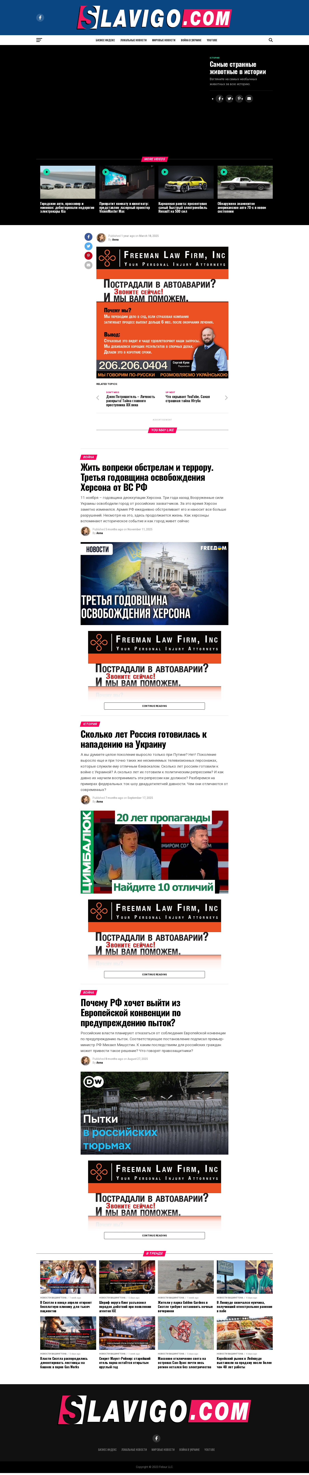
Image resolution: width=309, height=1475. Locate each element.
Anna (115, 240)
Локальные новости (133, 40)
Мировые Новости (163, 40)
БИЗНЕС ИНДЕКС (105, 40)
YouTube (212, 40)
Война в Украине (191, 40)
